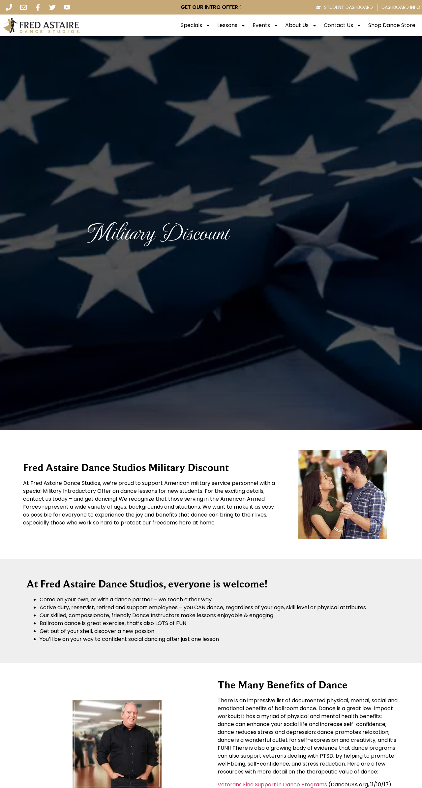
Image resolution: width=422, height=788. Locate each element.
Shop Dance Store (391, 25)
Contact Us (343, 25)
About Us (301, 25)
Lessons (231, 25)
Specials (196, 25)
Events (266, 25)
